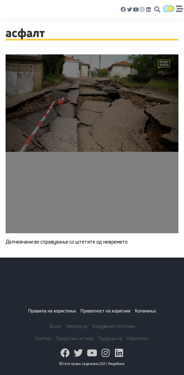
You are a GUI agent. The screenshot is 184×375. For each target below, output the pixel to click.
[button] (157, 9)
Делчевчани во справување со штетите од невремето (66, 241)
